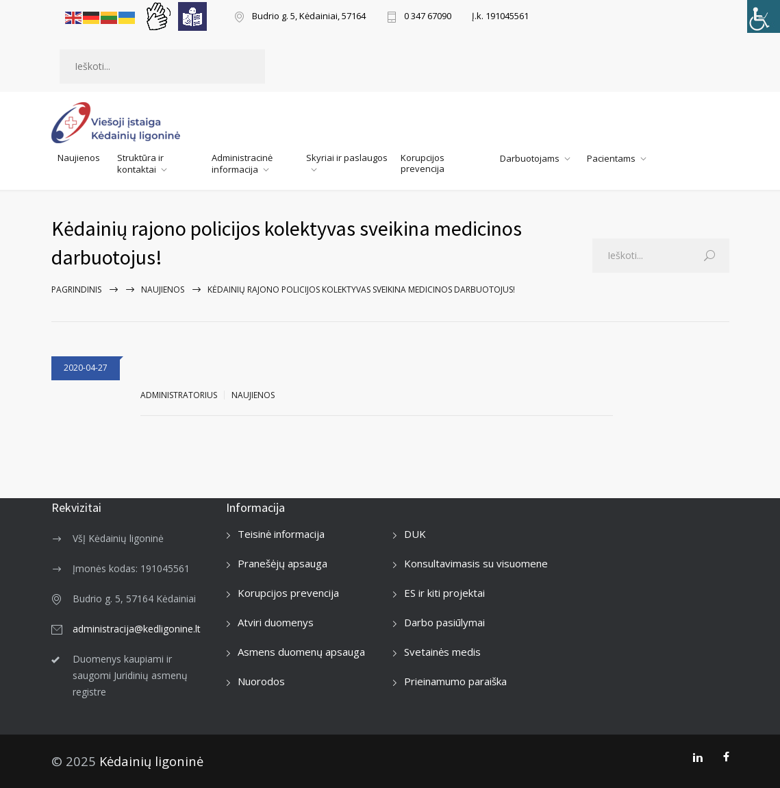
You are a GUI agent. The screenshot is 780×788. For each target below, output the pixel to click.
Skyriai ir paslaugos (347, 157)
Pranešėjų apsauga (282, 563)
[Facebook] (726, 757)
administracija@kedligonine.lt (137, 628)
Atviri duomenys (276, 622)
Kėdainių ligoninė (151, 760)
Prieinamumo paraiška (455, 681)
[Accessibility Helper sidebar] (763, 16)
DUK (415, 534)
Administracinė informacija (242, 163)
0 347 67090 (427, 17)
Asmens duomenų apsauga (301, 651)
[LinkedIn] (697, 757)
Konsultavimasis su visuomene (476, 563)
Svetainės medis (442, 651)
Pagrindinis (76, 289)
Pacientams (611, 158)
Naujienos (79, 157)
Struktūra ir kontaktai (140, 163)
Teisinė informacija (281, 534)
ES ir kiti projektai (444, 593)
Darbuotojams (529, 158)
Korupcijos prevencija (422, 163)
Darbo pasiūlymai (444, 622)
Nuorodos (261, 681)
